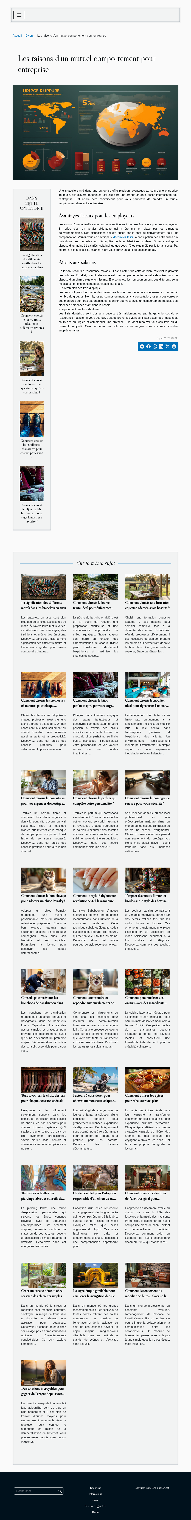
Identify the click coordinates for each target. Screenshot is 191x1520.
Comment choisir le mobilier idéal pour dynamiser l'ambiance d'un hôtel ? (147, 705)
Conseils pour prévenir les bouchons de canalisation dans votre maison (42, 1003)
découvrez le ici (123, 237)
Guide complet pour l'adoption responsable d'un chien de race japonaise (94, 1198)
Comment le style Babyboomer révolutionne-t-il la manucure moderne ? (94, 901)
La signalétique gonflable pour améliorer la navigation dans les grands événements (94, 1296)
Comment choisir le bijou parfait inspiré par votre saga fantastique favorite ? (32, 513)
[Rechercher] (38, 1491)
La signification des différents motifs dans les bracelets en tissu (32, 261)
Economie (95, 1488)
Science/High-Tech (95, 1506)
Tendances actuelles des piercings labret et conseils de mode (41, 1198)
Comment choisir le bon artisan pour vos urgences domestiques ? (42, 803)
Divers (29, 35)
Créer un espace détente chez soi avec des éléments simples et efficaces (43, 1296)
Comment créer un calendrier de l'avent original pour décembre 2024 (145, 1198)
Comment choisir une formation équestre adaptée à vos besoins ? (32, 386)
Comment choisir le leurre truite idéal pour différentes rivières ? (32, 323)
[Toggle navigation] (19, 15)
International (95, 1494)
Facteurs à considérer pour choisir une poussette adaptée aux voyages (93, 1100)
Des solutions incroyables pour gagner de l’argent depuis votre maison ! (42, 1393)
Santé (95, 1500)
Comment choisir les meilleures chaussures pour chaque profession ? (31, 448)
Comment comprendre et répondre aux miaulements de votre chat (93, 1003)
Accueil (17, 35)
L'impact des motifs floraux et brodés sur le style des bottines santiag (146, 901)
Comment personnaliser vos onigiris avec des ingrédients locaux (144, 1003)
